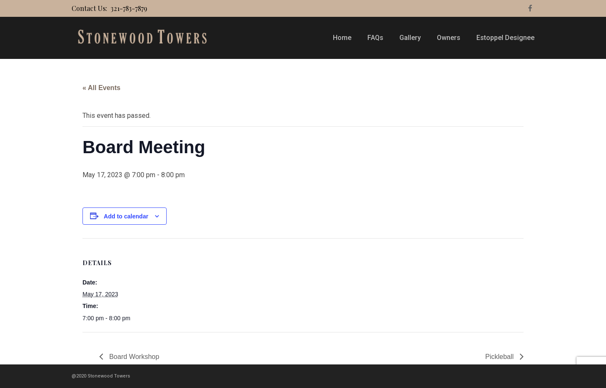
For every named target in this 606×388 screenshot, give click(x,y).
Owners (448, 38)
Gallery (410, 38)
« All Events (101, 87)
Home (342, 38)
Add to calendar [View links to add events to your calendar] (126, 216)
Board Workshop (133, 356)
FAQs (375, 38)
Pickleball (500, 356)
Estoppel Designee (505, 38)
